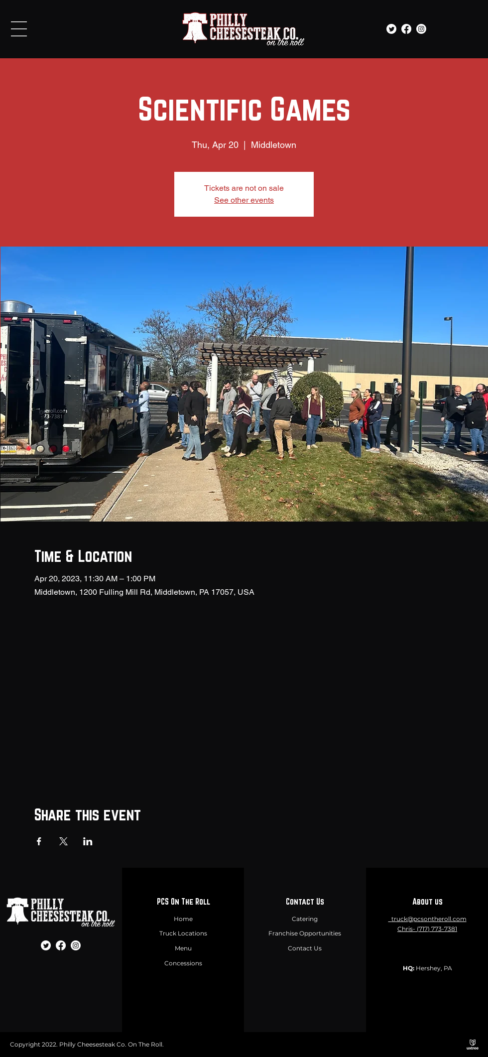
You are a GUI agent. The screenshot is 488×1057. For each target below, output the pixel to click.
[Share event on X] (63, 841)
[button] (19, 28)
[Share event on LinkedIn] (88, 841)
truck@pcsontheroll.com (429, 919)
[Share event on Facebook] (39, 841)
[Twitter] (391, 29)
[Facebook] (406, 29)
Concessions (183, 963)
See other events (244, 200)
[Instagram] (421, 29)
